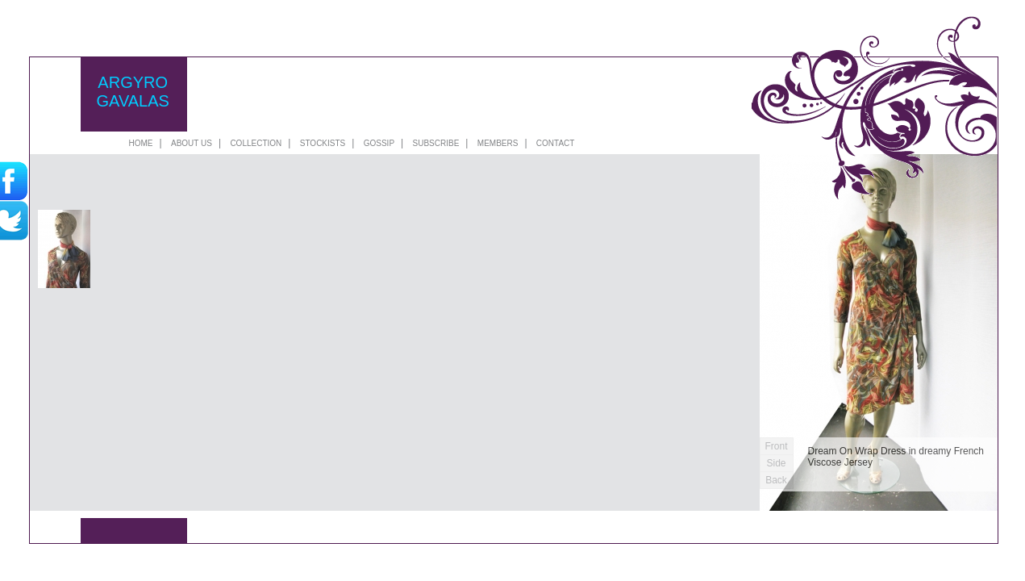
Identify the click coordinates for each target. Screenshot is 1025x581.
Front (776, 446)
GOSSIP (379, 143)
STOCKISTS (323, 143)
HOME (141, 143)
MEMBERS (498, 143)
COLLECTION (255, 143)
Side (775, 463)
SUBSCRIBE (436, 143)
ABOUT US (191, 143)
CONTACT (555, 143)
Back (776, 480)
